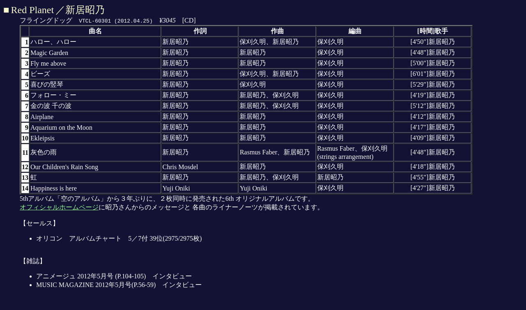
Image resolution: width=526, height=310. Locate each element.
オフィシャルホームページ (59, 207)
